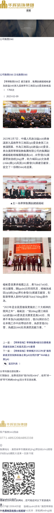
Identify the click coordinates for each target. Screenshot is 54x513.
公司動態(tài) (6, 74)
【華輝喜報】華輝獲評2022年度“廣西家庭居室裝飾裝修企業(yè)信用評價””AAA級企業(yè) (27, 355)
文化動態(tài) (20, 74)
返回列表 (14, 363)
